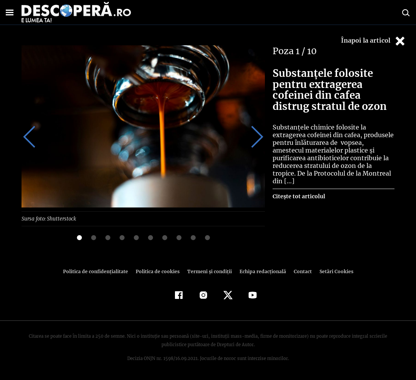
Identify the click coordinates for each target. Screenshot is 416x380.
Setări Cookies (332, 271)
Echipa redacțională (260, 271)
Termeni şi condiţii (208, 271)
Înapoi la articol (373, 41)
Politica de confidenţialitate (99, 271)
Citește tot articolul (298, 188)
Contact (299, 271)
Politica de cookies (158, 271)
